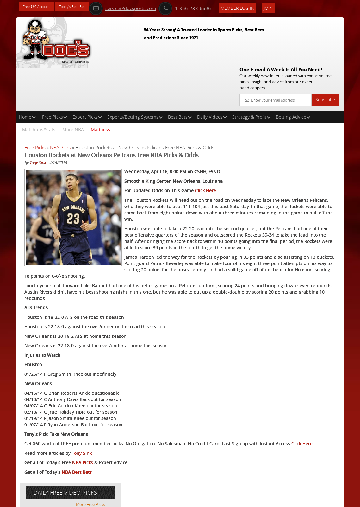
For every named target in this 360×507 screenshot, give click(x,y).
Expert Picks (87, 71)
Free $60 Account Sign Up (290, 235)
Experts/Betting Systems (135, 71)
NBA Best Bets (77, 477)
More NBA (73, 84)
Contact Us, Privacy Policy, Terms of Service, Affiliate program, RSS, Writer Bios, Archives (218, 499)
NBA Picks (60, 102)
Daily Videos (212, 71)
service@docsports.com (150, 7)
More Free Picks (316, 118)
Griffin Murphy (294, 169)
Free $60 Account (40, 7)
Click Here (205, 151)
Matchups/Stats (38, 84)
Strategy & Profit (251, 71)
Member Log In (266, 7)
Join (296, 7)
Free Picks (54, 71)
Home (27, 71)
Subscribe (325, 54)
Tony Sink (37, 116)
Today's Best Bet (84, 7)
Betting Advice (293, 71)
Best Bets (180, 71)
